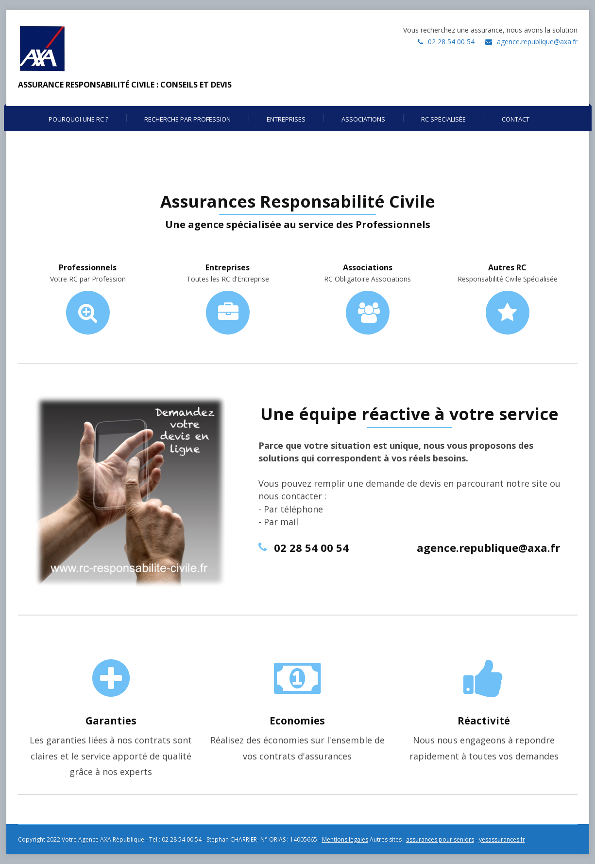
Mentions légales (345, 839)
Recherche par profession (187, 119)
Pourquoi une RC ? (78, 119)
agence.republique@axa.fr (537, 41)
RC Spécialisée (443, 119)
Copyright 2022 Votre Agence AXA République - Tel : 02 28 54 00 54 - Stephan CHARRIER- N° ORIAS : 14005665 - (170, 839)
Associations (363, 119)
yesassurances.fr (502, 839)
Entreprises (286, 119)
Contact (515, 119)
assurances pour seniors (440, 839)
